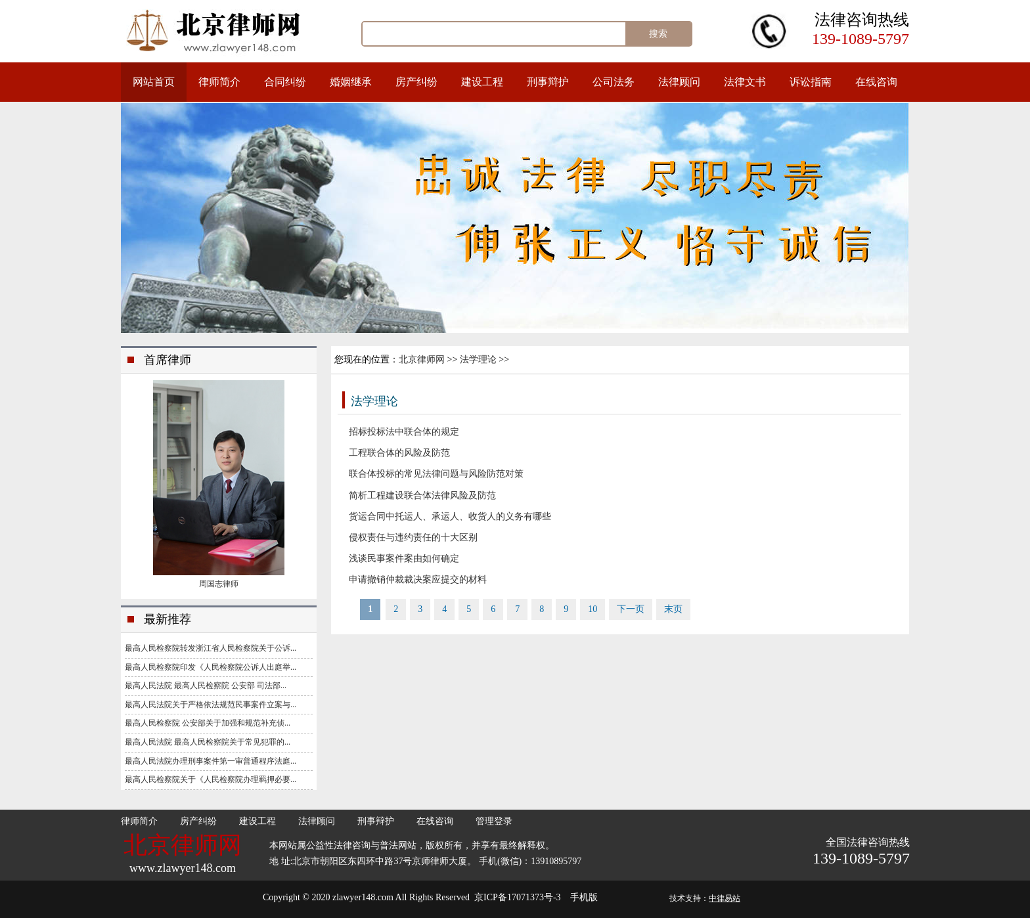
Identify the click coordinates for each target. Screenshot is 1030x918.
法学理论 (478, 359)
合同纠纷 (285, 81)
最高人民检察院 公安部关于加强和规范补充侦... (207, 723)
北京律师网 (422, 359)
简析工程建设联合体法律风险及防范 (422, 495)
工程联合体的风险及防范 (399, 453)
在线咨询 (876, 81)
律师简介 (219, 81)
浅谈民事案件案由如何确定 (404, 558)
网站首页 (154, 81)
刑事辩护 (548, 81)
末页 (673, 609)
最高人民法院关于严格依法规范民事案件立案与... (210, 704)
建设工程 (482, 81)
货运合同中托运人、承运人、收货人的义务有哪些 (450, 516)
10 (592, 609)
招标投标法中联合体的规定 (404, 432)
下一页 (630, 609)
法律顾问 (679, 81)
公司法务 (614, 81)
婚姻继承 (351, 81)
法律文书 (745, 81)
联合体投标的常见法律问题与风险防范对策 (436, 474)
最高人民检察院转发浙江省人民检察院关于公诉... (210, 648)
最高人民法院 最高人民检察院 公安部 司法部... (205, 685)
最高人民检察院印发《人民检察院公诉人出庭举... (210, 667)
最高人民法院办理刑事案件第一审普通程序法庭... (210, 761)
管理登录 (494, 821)
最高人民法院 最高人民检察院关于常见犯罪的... (207, 742)
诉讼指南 (811, 81)
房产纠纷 (416, 81)
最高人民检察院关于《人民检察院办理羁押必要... (210, 779)
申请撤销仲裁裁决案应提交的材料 (418, 579)
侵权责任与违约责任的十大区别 (413, 537)
